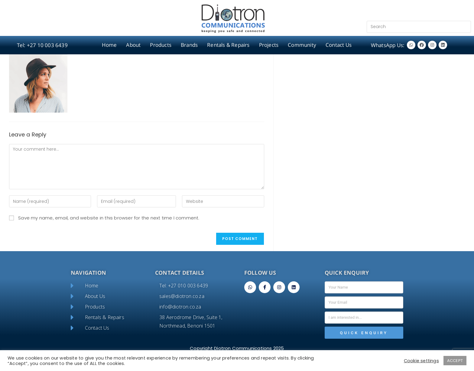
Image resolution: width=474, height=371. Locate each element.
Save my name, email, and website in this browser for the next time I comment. (108, 218)
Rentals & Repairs (228, 44)
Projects (269, 44)
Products (160, 44)
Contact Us (339, 44)
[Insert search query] (419, 27)
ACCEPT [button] (455, 360)
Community (302, 44)
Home (109, 44)
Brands (189, 44)
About (133, 44)
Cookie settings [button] (421, 360)
